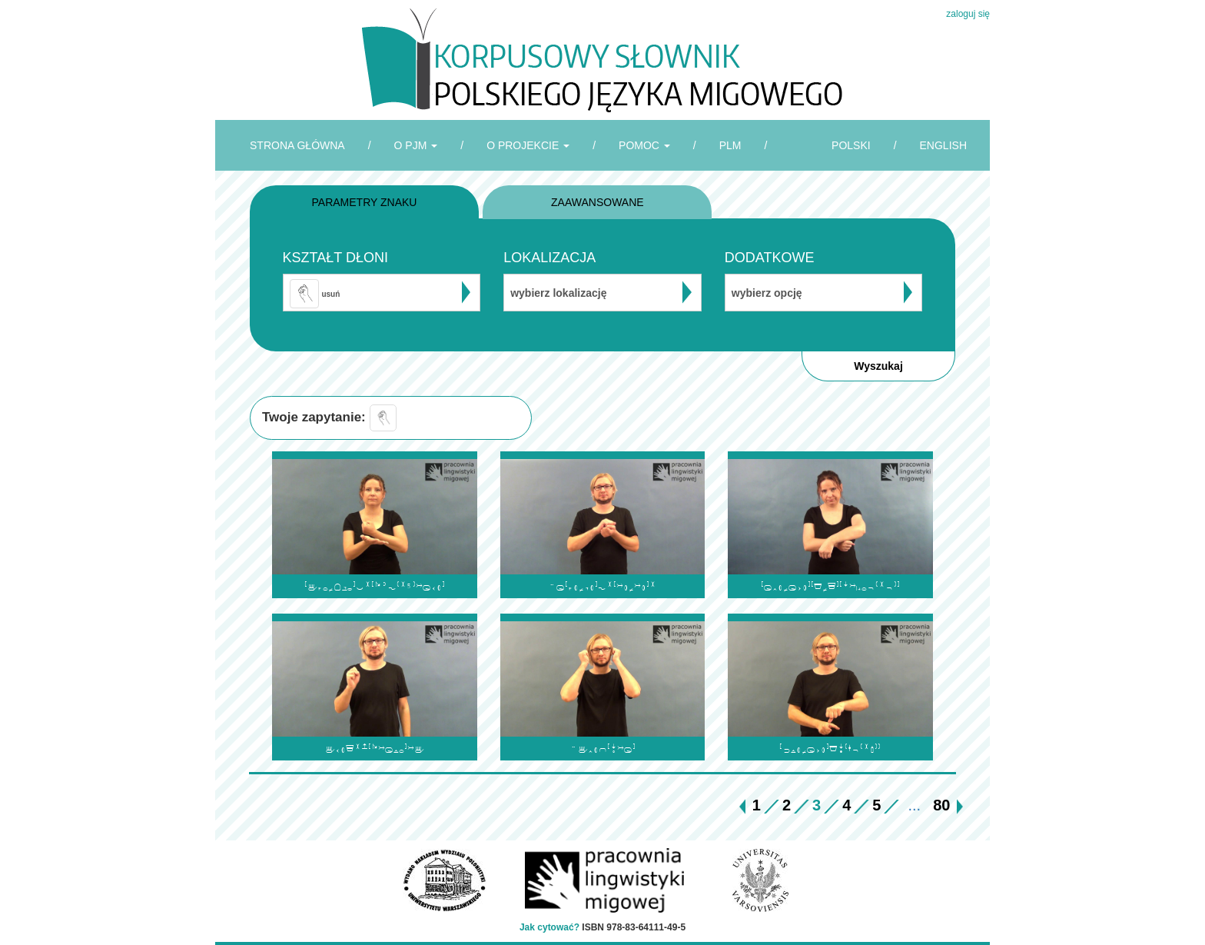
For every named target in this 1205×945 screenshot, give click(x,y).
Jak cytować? (549, 927)
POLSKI (851, 145)
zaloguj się (968, 13)
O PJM (416, 145)
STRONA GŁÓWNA (297, 145)
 (374, 748)
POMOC (644, 145)
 (830, 748)
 (830, 586)
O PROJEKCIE (527, 145)
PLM (730, 145)
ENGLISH (943, 145)
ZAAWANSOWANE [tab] (597, 202)
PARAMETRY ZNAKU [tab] (364, 202)
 (602, 586)
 (602, 748)
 (374, 586)
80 (941, 805)
